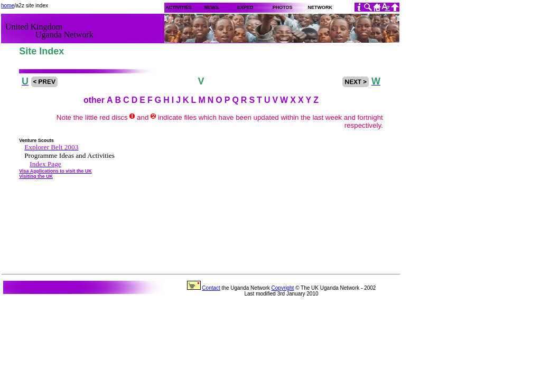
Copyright (283, 288)
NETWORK (319, 7)
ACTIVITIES (178, 7)
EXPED (245, 7)
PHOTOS (283, 7)
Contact (211, 288)
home (7, 5)
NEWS (211, 7)
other (94, 100)
